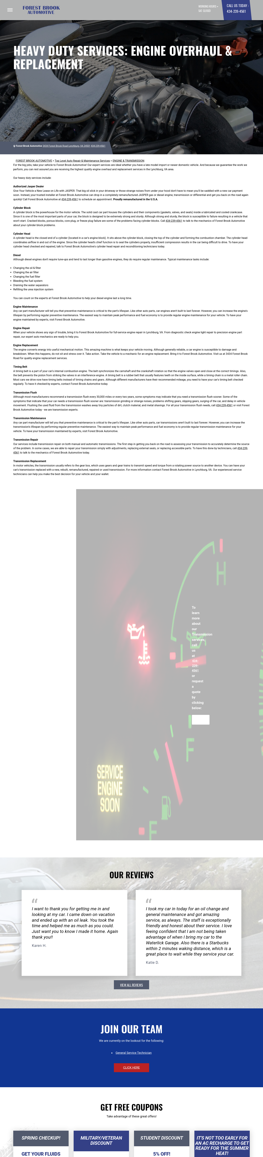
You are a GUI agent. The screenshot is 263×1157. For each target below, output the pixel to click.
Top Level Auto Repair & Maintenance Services (82, 160)
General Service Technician (134, 1053)
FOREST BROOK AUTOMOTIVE (34, 160)
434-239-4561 (236, 11)
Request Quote (200, 719)
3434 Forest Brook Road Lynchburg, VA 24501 (66, 146)
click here (131, 1067)
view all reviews (131, 984)
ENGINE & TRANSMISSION (128, 160)
